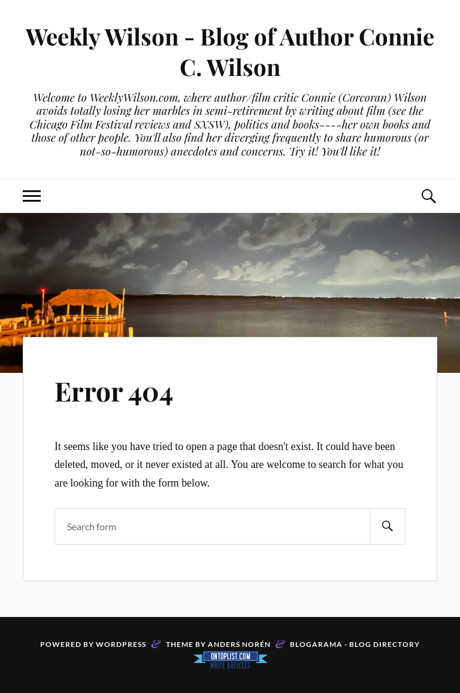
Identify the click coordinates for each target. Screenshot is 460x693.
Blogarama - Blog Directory (355, 644)
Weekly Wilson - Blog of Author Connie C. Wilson (230, 51)
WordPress (121, 644)
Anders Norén (239, 644)
